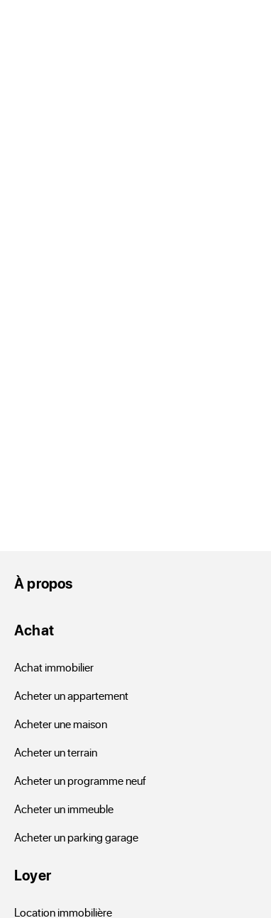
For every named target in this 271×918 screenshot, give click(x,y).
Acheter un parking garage (76, 836)
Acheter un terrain (55, 751)
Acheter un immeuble (64, 808)
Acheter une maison (60, 723)
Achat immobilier (54, 666)
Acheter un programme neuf (80, 780)
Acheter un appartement (71, 695)
